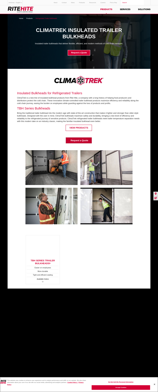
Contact (64, 2)
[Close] (154, 384)
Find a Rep (113, 2)
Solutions (144, 9)
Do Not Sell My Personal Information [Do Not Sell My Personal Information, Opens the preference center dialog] (120, 382)
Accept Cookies (120, 387)
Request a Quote (79, 53)
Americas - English (16, 2)
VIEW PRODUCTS (78, 128)
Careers (103, 2)
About (55, 2)
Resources (92, 2)
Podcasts (82, 2)
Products (106, 9)
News (73, 2)
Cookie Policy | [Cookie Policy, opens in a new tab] (72, 382)
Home (21, 18)
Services (125, 9)
